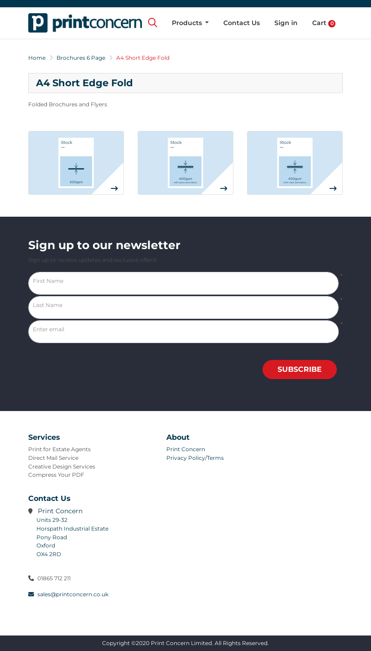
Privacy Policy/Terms (195, 457)
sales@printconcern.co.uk (68, 594)
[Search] (152, 22)
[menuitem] (190, 23)
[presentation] (259, 358)
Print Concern (185, 449)
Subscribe (300, 369)
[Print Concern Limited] (85, 23)
